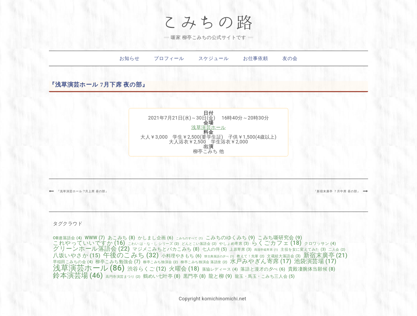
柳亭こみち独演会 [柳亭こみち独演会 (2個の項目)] (160, 262)
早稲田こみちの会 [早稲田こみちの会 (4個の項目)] (73, 262)
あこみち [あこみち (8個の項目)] (121, 237)
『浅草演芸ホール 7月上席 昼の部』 (83, 191)
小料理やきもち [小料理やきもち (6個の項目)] (181, 256)
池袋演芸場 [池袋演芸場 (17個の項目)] (315, 261)
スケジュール (213, 58)
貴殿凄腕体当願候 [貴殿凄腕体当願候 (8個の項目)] (311, 269)
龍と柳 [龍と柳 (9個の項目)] (220, 276)
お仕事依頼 (255, 58)
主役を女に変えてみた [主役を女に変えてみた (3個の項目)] (303, 249)
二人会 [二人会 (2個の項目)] (336, 249)
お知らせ (129, 58)
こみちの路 (208, 23)
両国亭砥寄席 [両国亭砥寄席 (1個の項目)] (266, 250)
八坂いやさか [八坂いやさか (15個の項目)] (77, 255)
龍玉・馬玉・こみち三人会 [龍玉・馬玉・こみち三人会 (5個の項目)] (265, 276)
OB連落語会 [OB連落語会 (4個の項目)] (67, 238)
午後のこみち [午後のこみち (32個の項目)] (131, 255)
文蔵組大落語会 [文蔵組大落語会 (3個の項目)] (284, 256)
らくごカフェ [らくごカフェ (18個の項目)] (277, 243)
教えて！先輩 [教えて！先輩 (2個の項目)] (250, 256)
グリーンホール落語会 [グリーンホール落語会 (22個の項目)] (91, 249)
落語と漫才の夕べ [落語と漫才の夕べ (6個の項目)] (262, 269)
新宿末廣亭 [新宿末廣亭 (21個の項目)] (325, 255)
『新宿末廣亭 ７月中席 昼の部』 (337, 191)
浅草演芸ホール (208, 127)
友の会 (290, 58)
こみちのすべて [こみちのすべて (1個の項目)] (189, 238)
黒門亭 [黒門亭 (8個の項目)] (194, 276)
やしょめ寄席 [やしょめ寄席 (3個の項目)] (234, 243)
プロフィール (169, 58)
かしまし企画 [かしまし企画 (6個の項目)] (155, 238)
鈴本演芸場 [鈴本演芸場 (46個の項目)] (78, 275)
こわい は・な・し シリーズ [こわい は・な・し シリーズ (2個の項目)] (153, 244)
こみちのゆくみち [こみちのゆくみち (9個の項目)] (230, 237)
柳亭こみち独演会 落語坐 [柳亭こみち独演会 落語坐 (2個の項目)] (204, 262)
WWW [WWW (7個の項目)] (95, 238)
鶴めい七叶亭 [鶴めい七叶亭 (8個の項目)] (162, 276)
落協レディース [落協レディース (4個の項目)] (220, 269)
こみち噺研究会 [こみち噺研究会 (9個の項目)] (280, 237)
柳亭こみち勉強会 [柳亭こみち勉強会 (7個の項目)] (117, 261)
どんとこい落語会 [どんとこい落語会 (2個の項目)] (199, 244)
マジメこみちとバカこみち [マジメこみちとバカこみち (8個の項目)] (165, 249)
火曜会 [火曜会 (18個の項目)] (184, 269)
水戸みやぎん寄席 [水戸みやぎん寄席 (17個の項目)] (260, 261)
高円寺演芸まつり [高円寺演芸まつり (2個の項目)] (123, 277)
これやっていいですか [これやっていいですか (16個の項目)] (89, 243)
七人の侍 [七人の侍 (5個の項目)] (214, 249)
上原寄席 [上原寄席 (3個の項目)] (241, 249)
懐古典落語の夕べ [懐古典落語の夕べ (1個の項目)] (219, 256)
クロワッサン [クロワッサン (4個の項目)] (320, 244)
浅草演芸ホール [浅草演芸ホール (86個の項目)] (89, 268)
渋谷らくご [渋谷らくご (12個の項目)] (146, 269)
